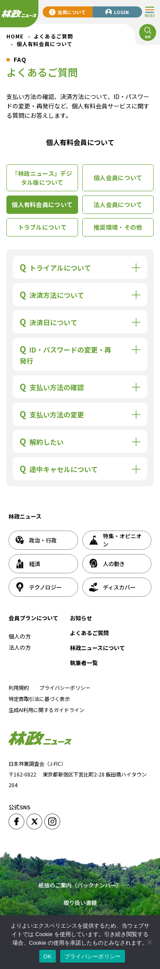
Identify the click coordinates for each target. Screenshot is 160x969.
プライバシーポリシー (64, 687)
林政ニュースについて (97, 648)
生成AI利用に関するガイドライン (46, 709)
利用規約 (19, 687)
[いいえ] (149, 942)
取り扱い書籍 (80, 903)
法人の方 (20, 647)
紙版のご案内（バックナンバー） (80, 885)
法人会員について (117, 204)
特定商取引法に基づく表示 (39, 698)
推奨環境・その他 (117, 227)
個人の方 (20, 636)
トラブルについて (42, 227)
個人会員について (117, 177)
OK (48, 956)
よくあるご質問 (89, 633)
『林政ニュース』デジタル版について (42, 178)
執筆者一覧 (84, 663)
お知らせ (81, 618)
